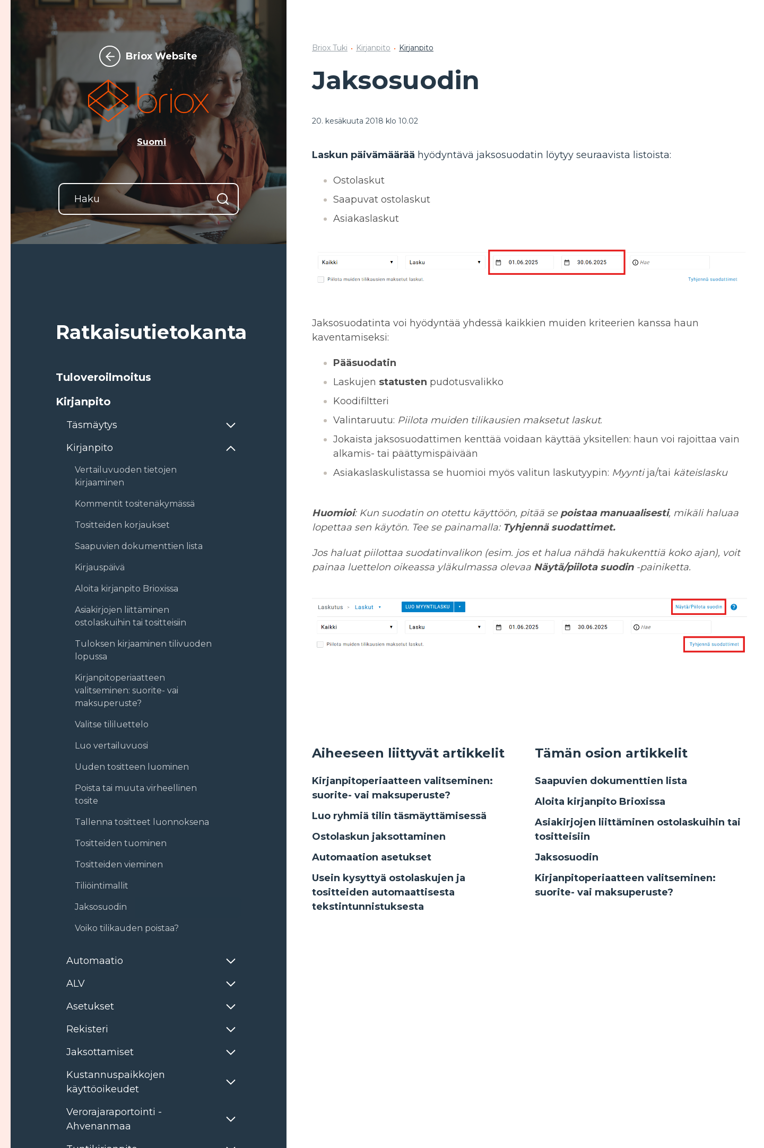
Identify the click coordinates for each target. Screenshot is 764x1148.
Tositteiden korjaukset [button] (122, 525)
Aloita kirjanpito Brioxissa (600, 801)
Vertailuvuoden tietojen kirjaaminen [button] (126, 476)
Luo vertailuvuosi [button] (111, 746)
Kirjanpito (373, 48)
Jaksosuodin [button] (101, 907)
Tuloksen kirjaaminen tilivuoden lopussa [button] (143, 650)
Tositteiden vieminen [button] (119, 864)
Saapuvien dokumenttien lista (611, 781)
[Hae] (223, 199)
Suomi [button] (151, 142)
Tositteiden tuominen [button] (121, 843)
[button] (148, 377)
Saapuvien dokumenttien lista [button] (139, 546)
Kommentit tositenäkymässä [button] (135, 504)
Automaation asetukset (371, 857)
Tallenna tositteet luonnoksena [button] (142, 822)
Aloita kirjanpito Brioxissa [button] (126, 589)
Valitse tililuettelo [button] (112, 724)
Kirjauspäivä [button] (100, 567)
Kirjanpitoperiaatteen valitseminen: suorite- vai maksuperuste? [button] (126, 690)
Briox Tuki (330, 48)
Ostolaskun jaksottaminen (379, 836)
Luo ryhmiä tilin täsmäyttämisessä (399, 816)
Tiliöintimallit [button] (101, 886)
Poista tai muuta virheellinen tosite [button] (136, 794)
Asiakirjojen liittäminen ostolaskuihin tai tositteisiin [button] (130, 616)
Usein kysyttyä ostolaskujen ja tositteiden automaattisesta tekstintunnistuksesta (388, 892)
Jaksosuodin (566, 857)
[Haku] (148, 199)
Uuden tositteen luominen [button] (132, 767)
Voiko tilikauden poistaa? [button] (127, 928)
